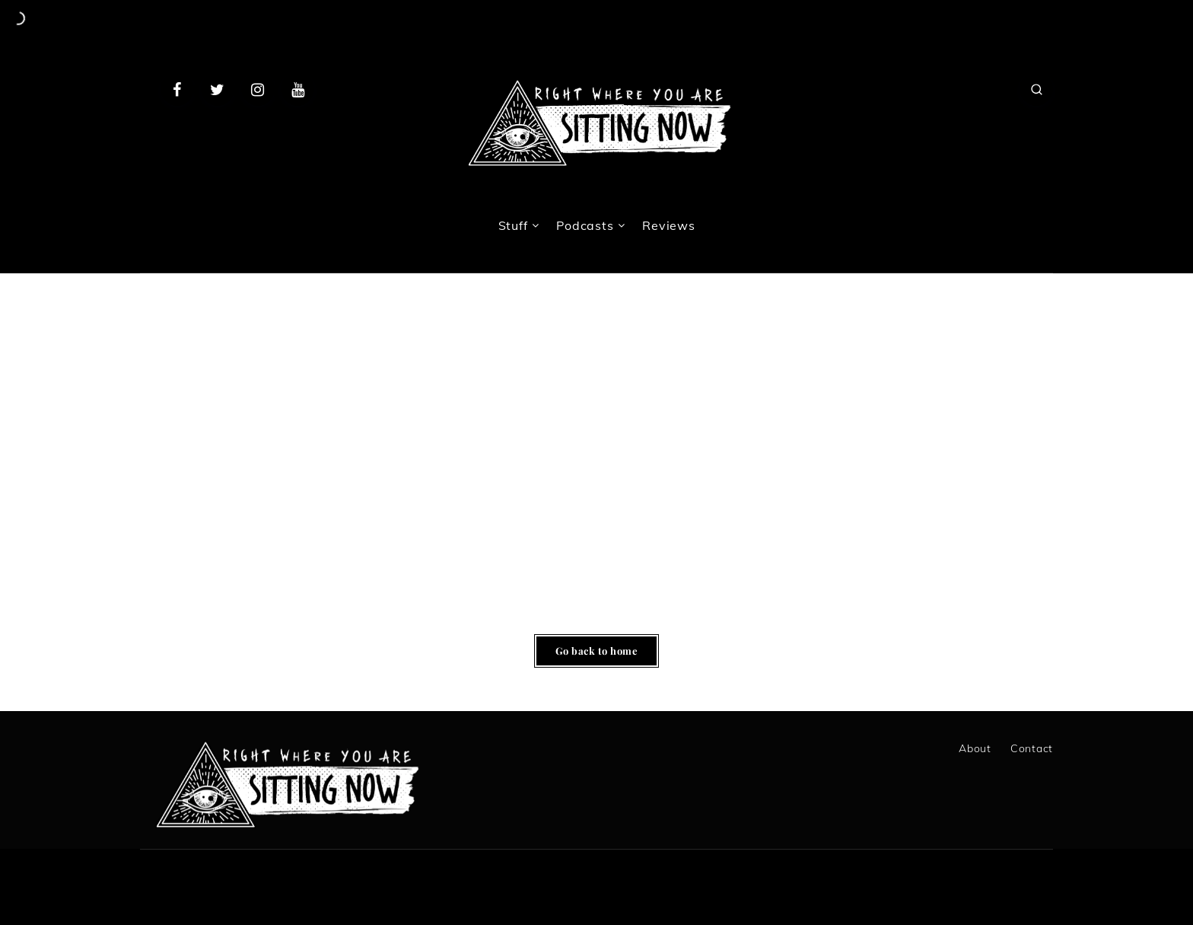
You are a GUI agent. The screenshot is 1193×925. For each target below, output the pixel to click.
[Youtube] (297, 89)
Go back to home (596, 650)
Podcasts (584, 225)
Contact (1031, 748)
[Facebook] (177, 89)
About (975, 748)
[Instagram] (258, 89)
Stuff (513, 225)
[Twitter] (217, 89)
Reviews (668, 225)
